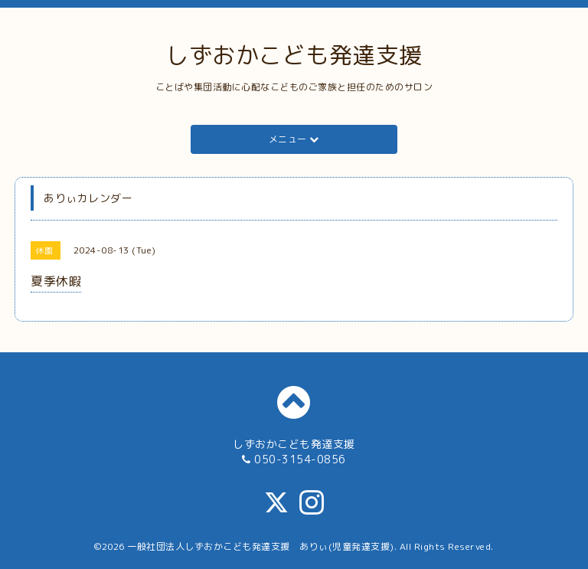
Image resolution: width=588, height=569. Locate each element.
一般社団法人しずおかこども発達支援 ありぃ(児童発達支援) (260, 546)
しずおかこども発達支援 (294, 55)
